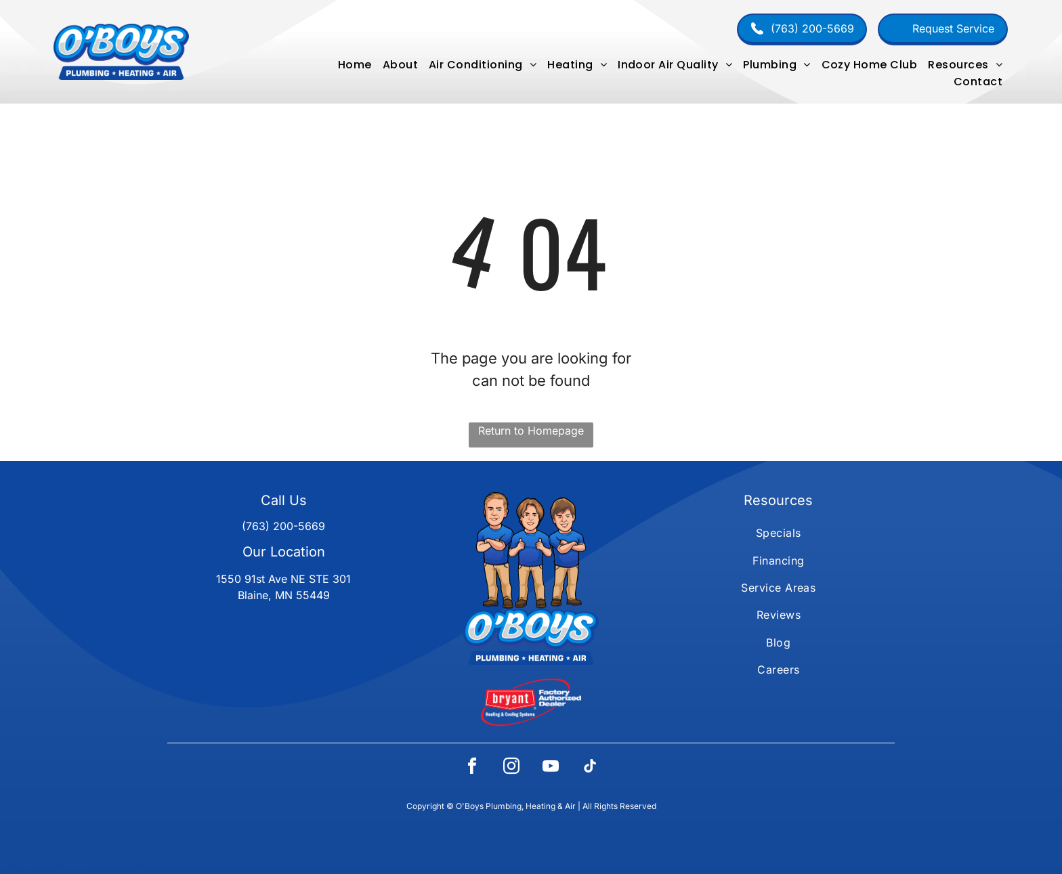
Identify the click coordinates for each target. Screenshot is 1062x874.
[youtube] (550, 768)
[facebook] (472, 768)
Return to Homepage (531, 430)
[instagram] (511, 768)
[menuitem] (355, 64)
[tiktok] (590, 768)
